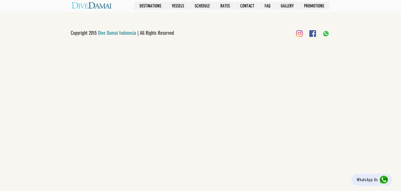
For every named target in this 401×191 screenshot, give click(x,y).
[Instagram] (299, 33)
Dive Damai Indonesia (117, 33)
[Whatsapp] (326, 33)
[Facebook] (312, 33)
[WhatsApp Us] (371, 180)
